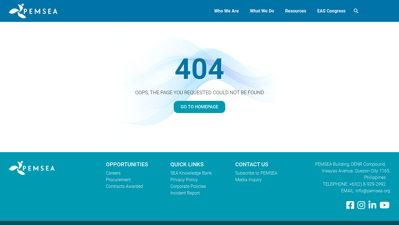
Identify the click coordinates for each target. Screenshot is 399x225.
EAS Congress (331, 11)
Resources (295, 11)
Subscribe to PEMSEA (256, 173)
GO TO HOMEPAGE (199, 106)
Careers (113, 173)
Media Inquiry (248, 179)
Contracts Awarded (124, 186)
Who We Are (226, 11)
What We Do (262, 11)
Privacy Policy (184, 179)
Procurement (118, 179)
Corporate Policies (188, 186)
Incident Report (185, 193)
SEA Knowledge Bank (191, 173)
